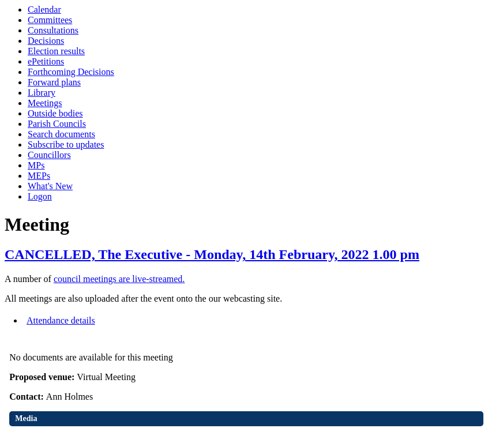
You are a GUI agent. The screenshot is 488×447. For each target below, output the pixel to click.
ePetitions (46, 61)
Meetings (45, 103)
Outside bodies (55, 113)
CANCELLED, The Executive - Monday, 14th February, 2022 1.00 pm (212, 254)
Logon (40, 196)
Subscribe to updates (66, 144)
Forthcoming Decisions (71, 72)
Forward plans (54, 82)
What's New (50, 186)
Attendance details (61, 320)
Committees (50, 20)
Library (41, 92)
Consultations (53, 30)
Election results (56, 51)
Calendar (44, 9)
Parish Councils (57, 124)
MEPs (39, 176)
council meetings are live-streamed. (119, 279)
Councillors (49, 155)
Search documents (61, 134)
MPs (36, 165)
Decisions (46, 41)
